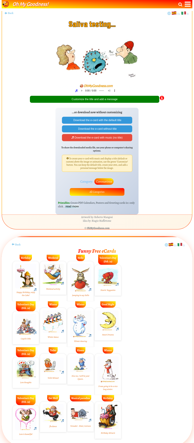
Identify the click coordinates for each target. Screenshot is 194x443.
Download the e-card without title (97, 128)
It (188, 14)
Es (179, 14)
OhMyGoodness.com (98, 228)
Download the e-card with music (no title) (96, 137)
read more (72, 206)
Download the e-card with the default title (97, 120)
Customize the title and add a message (95, 99)
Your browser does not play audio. (98, 90)
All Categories (97, 192)
